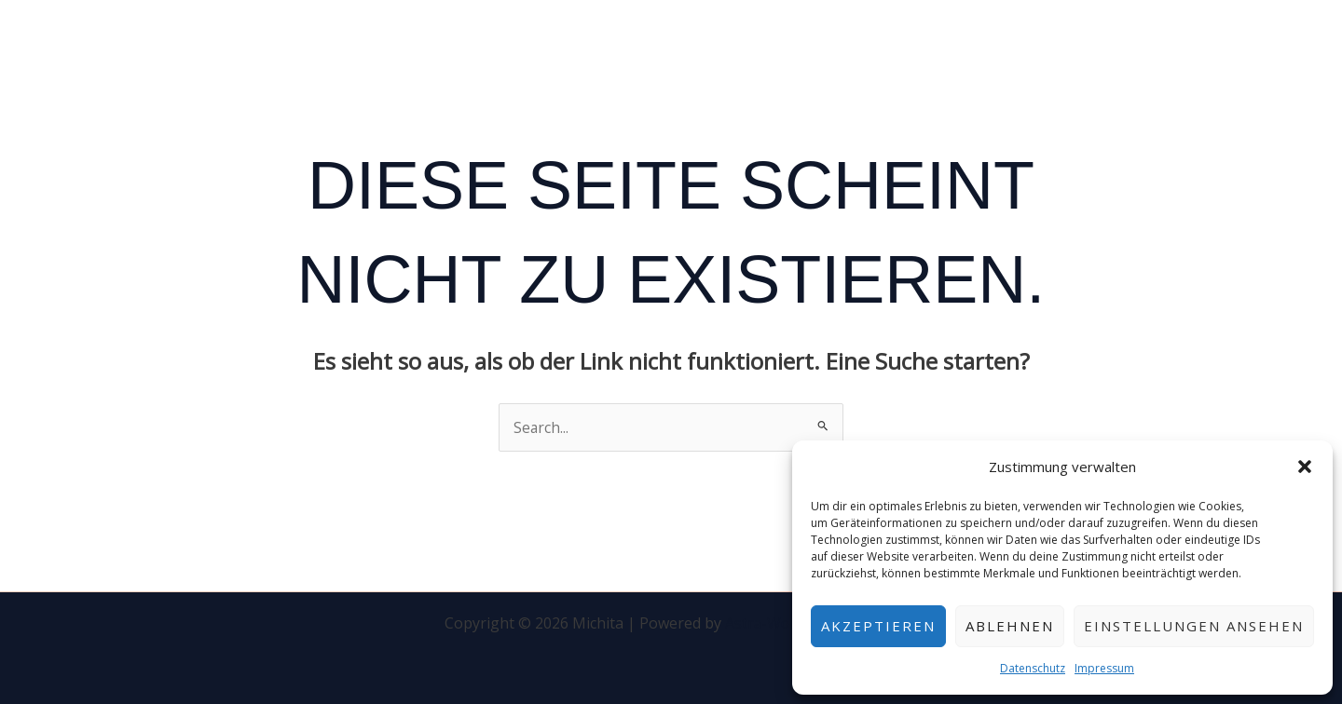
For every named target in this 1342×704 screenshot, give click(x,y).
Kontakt (1048, 40)
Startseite (829, 40)
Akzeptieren (878, 625)
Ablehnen (1009, 625)
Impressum (1104, 668)
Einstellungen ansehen (1194, 625)
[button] (1304, 466)
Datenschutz (1032, 668)
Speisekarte (941, 40)
